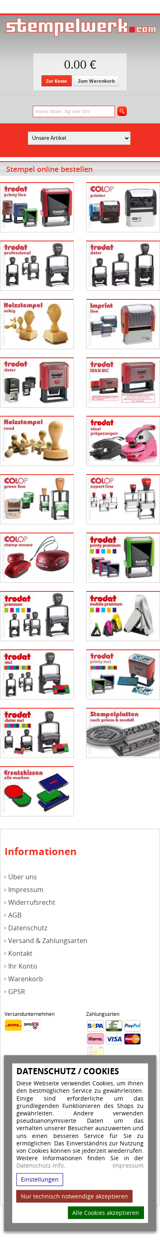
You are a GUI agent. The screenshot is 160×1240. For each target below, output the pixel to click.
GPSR (16, 991)
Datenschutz (27, 928)
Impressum (128, 1165)
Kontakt (20, 953)
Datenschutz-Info (40, 1165)
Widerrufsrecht (31, 902)
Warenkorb (25, 979)
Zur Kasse (56, 81)
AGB (14, 915)
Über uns (22, 877)
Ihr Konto (22, 966)
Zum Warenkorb (96, 81)
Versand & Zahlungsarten (47, 940)
